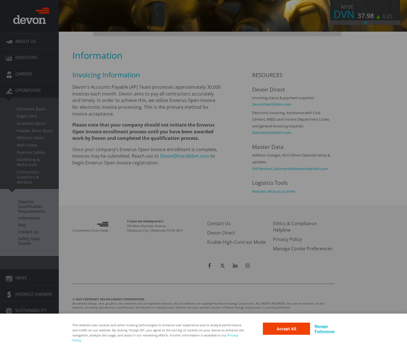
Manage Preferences (325, 329)
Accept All (286, 328)
